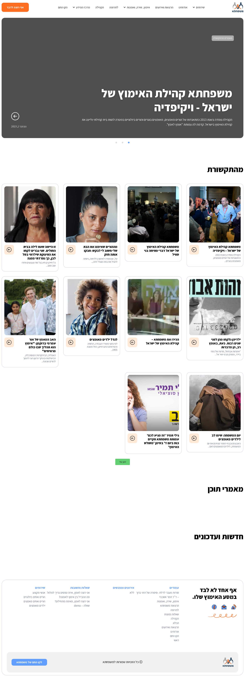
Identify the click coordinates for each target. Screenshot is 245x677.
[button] (239, 142)
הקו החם (174, 636)
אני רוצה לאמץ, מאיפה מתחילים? (72, 601)
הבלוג (176, 623)
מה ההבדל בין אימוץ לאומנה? (74, 597)
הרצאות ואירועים (170, 627)
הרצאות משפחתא (169, 605)
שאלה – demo (82, 605)
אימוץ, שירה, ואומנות (168, 601)
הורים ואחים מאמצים (34, 601)
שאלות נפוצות (171, 614)
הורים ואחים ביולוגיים (34, 597)
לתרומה (175, 610)
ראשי (176, 640)
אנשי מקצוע (39, 592)
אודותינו (174, 631)
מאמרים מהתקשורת (222, 38)
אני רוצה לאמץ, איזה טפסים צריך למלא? (68, 592)
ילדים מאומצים (37, 605)
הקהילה (175, 618)
